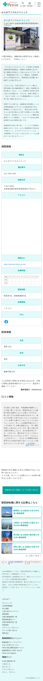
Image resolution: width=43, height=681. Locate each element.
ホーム (4, 562)
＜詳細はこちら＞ (19, 59)
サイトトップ (7, 603)
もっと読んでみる (32, 556)
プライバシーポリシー (10, 628)
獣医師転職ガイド (8, 619)
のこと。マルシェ (8, 672)
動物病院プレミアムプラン (12, 642)
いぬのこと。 (7, 664)
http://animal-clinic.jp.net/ (15, 264)
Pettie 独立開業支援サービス (13, 648)
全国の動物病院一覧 (9, 617)
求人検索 (23, 4)
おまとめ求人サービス (10, 645)
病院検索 (30, 4)
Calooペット (34, 445)
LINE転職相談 (7, 606)
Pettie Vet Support (9, 653)
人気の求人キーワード (10, 611)
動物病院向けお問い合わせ (12, 650)
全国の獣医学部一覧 (9, 622)
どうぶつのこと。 (8, 669)
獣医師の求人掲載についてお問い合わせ (21, 490)
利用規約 (5, 625)
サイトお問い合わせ (9, 630)
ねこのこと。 (7, 666)
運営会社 (5, 633)
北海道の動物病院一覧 (16, 563)
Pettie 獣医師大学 (8, 661)
